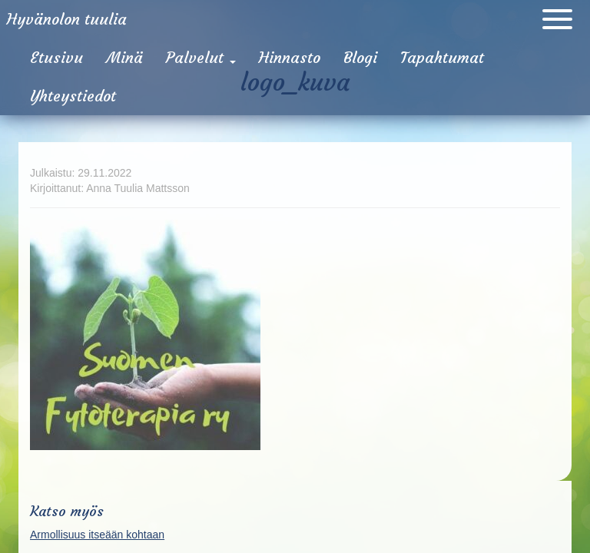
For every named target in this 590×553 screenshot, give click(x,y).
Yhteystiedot (73, 95)
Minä (124, 57)
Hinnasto (289, 57)
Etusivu (56, 57)
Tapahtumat (442, 57)
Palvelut (201, 57)
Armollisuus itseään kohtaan (97, 534)
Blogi (360, 57)
